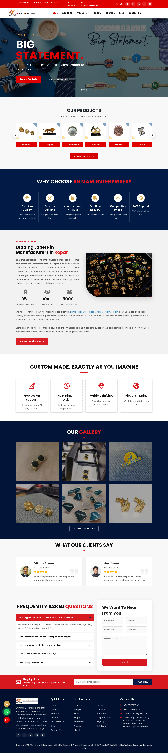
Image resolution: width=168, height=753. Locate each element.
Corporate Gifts (104, 717)
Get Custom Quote (57, 79)
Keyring (100, 721)
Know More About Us (32, 341)
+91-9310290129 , (24, 3)
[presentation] (15, 135)
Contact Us (135, 12)
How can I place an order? (32, 662)
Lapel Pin (78, 705)
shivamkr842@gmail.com (92, 4)
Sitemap (110, 12)
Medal (141, 144)
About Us (67, 12)
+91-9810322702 (71, 3)
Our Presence (57, 721)
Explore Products (28, 79)
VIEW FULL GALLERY (84, 528)
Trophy (72, 144)
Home (55, 12)
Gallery (97, 12)
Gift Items (101, 726)
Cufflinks (101, 709)
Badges (26, 144)
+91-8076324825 (132, 709)
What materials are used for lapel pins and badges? (45, 636)
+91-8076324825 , (57, 3)
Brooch (49, 144)
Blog (121, 12)
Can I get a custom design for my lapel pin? (40, 645)
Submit (125, 662)
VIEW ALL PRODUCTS (84, 156)
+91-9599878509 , (41, 3)
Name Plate (102, 713)
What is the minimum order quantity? (37, 653)
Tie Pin (100, 705)
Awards (118, 144)
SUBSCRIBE (142, 681)
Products (82, 12)
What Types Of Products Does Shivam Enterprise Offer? (47, 617)
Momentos (96, 144)
